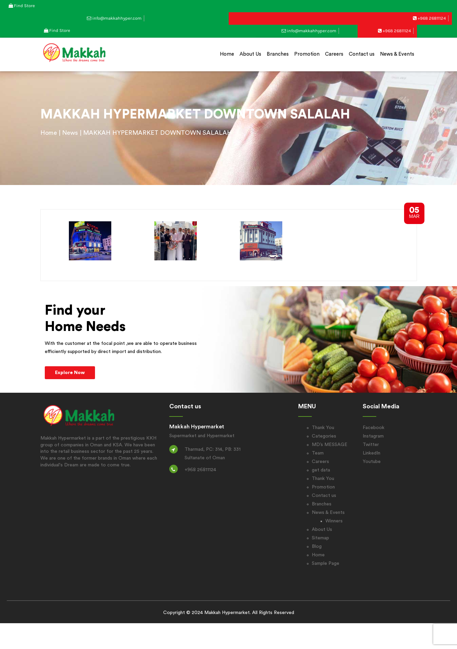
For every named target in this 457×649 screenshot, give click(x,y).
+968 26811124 (432, 18)
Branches (278, 54)
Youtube (372, 461)
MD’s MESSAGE (329, 444)
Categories (324, 436)
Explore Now (70, 372)
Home (227, 54)
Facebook (373, 427)
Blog (317, 546)
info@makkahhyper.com (116, 18)
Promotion (307, 54)
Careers (334, 54)
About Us (250, 54)
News (70, 133)
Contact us (362, 54)
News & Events (397, 54)
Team (318, 453)
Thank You (323, 427)
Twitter (371, 444)
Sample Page (325, 563)
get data (321, 470)
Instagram (373, 436)
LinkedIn (371, 453)
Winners (334, 521)
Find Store (24, 5)
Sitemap (320, 538)
